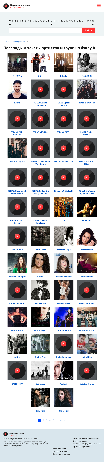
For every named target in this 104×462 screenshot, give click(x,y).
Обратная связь (80, 441)
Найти (88, 30)
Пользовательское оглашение (86, 438)
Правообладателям (81, 446)
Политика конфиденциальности (87, 444)
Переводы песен (59, 448)
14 (60, 420)
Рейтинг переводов (61, 451)
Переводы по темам (61, 454)
